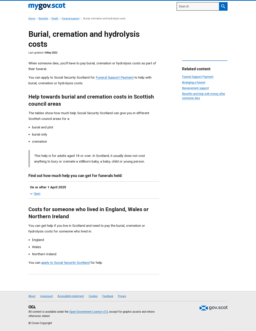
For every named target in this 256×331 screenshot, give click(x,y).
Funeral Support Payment (115, 77)
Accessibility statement (71, 296)
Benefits (43, 18)
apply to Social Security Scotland (65, 263)
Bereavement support (195, 88)
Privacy (122, 296)
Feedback (107, 296)
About (31, 296)
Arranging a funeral (193, 82)
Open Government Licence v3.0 (88, 311)
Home (31, 18)
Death (55, 18)
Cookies (93, 296)
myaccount (46, 296)
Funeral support (70, 18)
